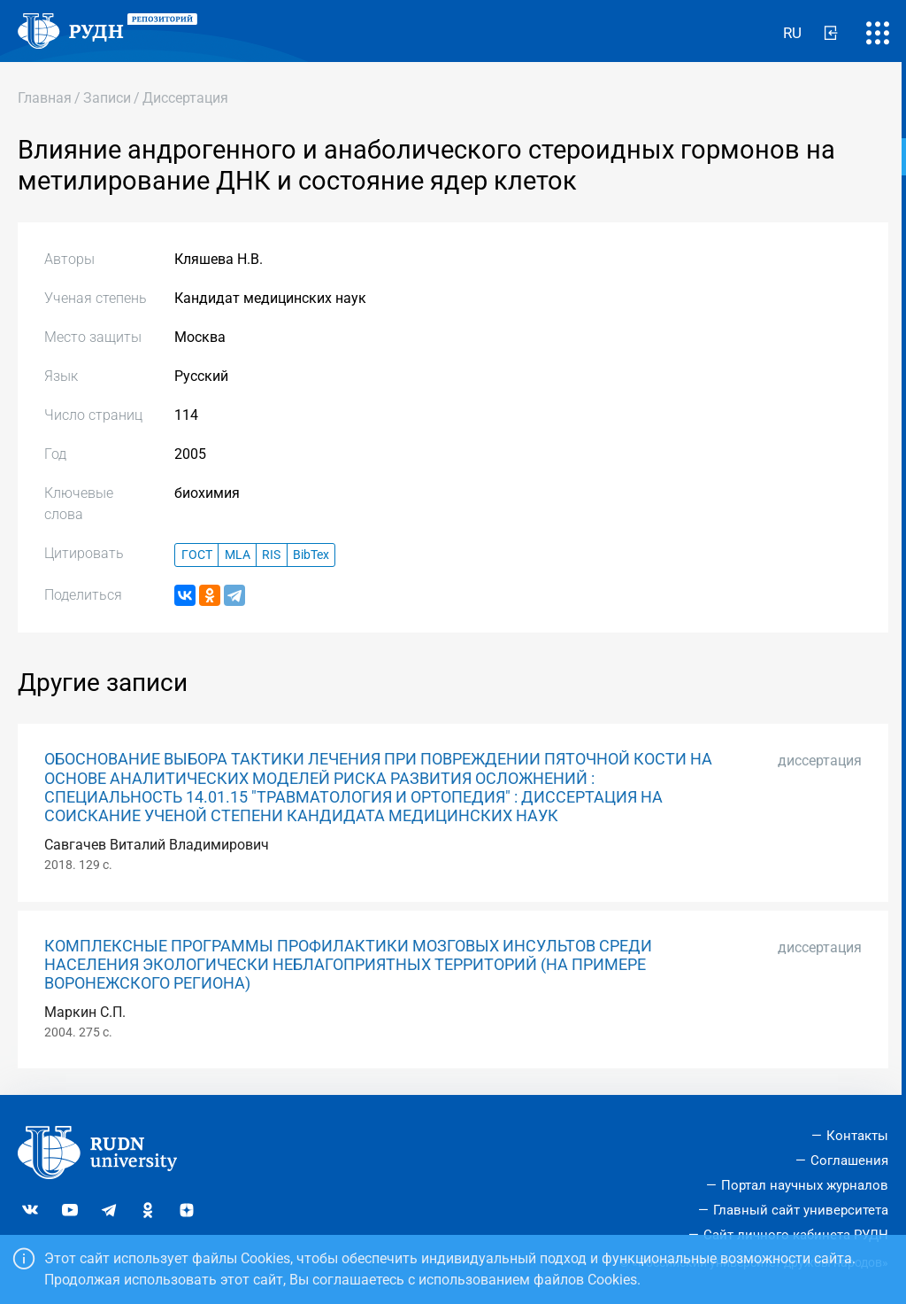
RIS (271, 555)
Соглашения (849, 1160)
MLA (237, 555)
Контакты (857, 1136)
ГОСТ (196, 555)
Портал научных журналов (804, 1185)
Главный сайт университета (800, 1210)
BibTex (311, 555)
